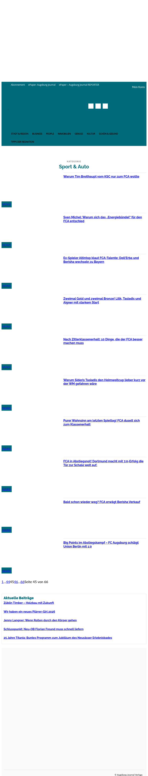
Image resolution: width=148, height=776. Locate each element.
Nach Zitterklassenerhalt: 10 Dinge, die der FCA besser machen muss (102, 341)
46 (16, 582)
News (6, 204)
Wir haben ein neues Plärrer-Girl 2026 (24, 610)
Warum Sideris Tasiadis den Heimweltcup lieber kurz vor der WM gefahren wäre (102, 382)
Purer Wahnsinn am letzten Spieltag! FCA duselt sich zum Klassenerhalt (102, 422)
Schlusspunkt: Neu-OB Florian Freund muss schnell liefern (35, 626)
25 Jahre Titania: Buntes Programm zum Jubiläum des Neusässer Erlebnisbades (47, 635)
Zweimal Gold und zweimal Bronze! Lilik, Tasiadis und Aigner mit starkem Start (103, 300)
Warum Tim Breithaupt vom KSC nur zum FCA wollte (100, 178)
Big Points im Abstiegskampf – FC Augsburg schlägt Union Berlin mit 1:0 (99, 544)
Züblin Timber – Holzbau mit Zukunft (24, 602)
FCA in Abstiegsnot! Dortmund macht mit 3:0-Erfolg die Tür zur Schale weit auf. (100, 463)
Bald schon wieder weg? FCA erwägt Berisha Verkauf (99, 504)
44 (8, 582)
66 (22, 582)
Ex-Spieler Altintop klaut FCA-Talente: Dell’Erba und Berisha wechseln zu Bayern (102, 260)
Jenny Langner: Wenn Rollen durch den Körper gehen (33, 618)
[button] (104, 114)
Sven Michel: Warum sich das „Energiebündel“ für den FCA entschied (104, 219)
